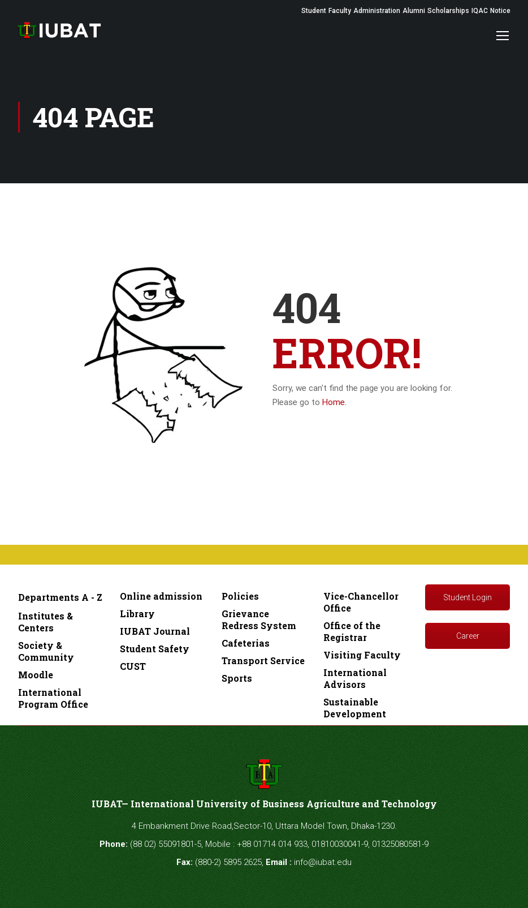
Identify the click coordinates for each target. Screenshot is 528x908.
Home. (334, 402)
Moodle (35, 675)
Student (313, 11)
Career (467, 635)
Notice (500, 11)
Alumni (414, 11)
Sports (237, 678)
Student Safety (154, 649)
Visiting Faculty (362, 655)
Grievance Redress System (259, 619)
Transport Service (263, 660)
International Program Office (53, 698)
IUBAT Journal (155, 631)
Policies (240, 596)
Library (137, 613)
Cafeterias (246, 643)
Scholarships (448, 11)
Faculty (339, 11)
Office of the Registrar (351, 631)
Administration (376, 11)
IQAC (479, 11)
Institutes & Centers (45, 622)
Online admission (161, 596)
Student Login (467, 597)
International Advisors (355, 678)
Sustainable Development (354, 708)
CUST (133, 666)
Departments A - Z (60, 597)
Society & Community (46, 651)
